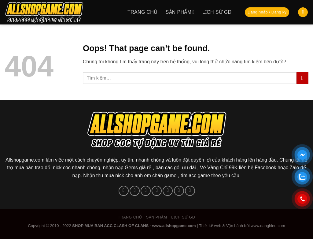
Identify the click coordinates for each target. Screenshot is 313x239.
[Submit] (302, 78)
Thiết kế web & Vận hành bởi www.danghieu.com (242, 225)
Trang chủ (142, 12)
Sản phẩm (180, 12)
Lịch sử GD (217, 12)
